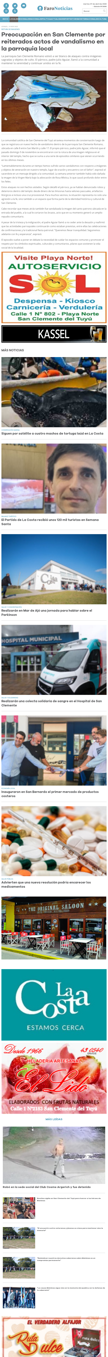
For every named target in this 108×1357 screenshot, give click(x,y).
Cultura (102, 19)
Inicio (5, 19)
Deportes (67, 19)
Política (46, 19)
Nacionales (36, 19)
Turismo (76, 19)
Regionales (24, 19)
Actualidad (57, 19)
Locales (14, 19)
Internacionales (89, 19)
